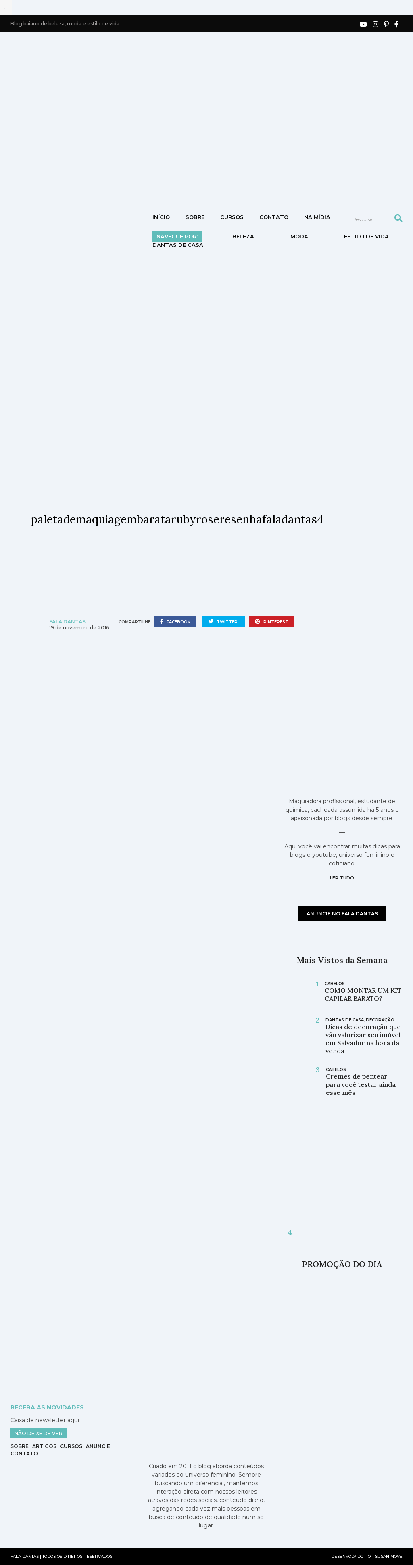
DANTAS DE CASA (177, 245)
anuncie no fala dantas (342, 914)
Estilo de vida (366, 236)
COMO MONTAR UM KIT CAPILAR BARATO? (363, 994)
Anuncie (98, 1446)
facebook (175, 622)
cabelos (335, 983)
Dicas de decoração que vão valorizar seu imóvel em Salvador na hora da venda (363, 1039)
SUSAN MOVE (389, 1556)
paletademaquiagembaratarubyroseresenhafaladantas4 (177, 519)
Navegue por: (177, 236)
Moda (299, 236)
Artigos (44, 1446)
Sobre (195, 217)
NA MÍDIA (317, 217)
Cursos (232, 217)
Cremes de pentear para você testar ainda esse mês (361, 1084)
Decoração (380, 1020)
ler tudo (342, 878)
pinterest (271, 622)
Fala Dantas (67, 622)
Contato (273, 217)
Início (161, 217)
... (6, 7)
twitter (223, 622)
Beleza (243, 236)
